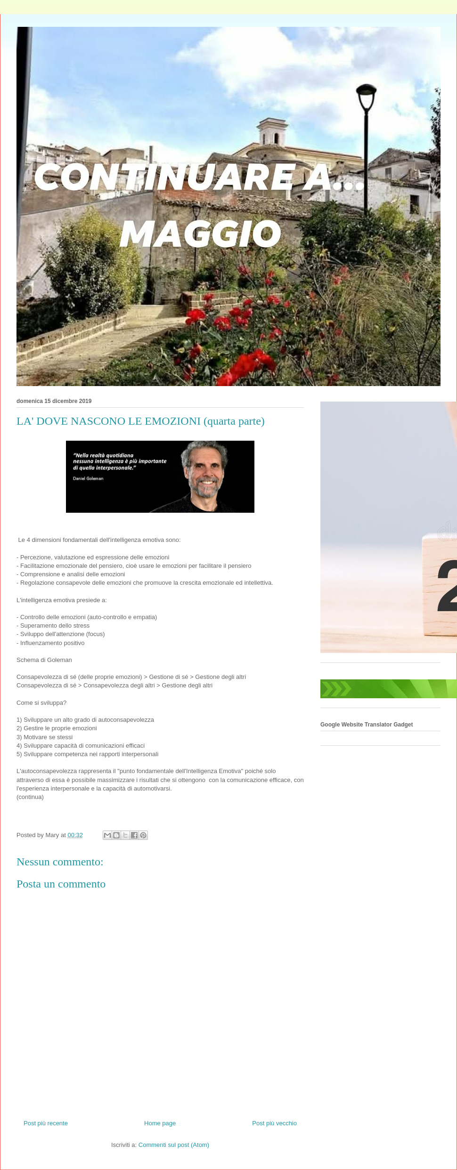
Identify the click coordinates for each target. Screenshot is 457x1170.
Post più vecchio (274, 1123)
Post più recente (46, 1123)
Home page (160, 1123)
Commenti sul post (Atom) (174, 1144)
